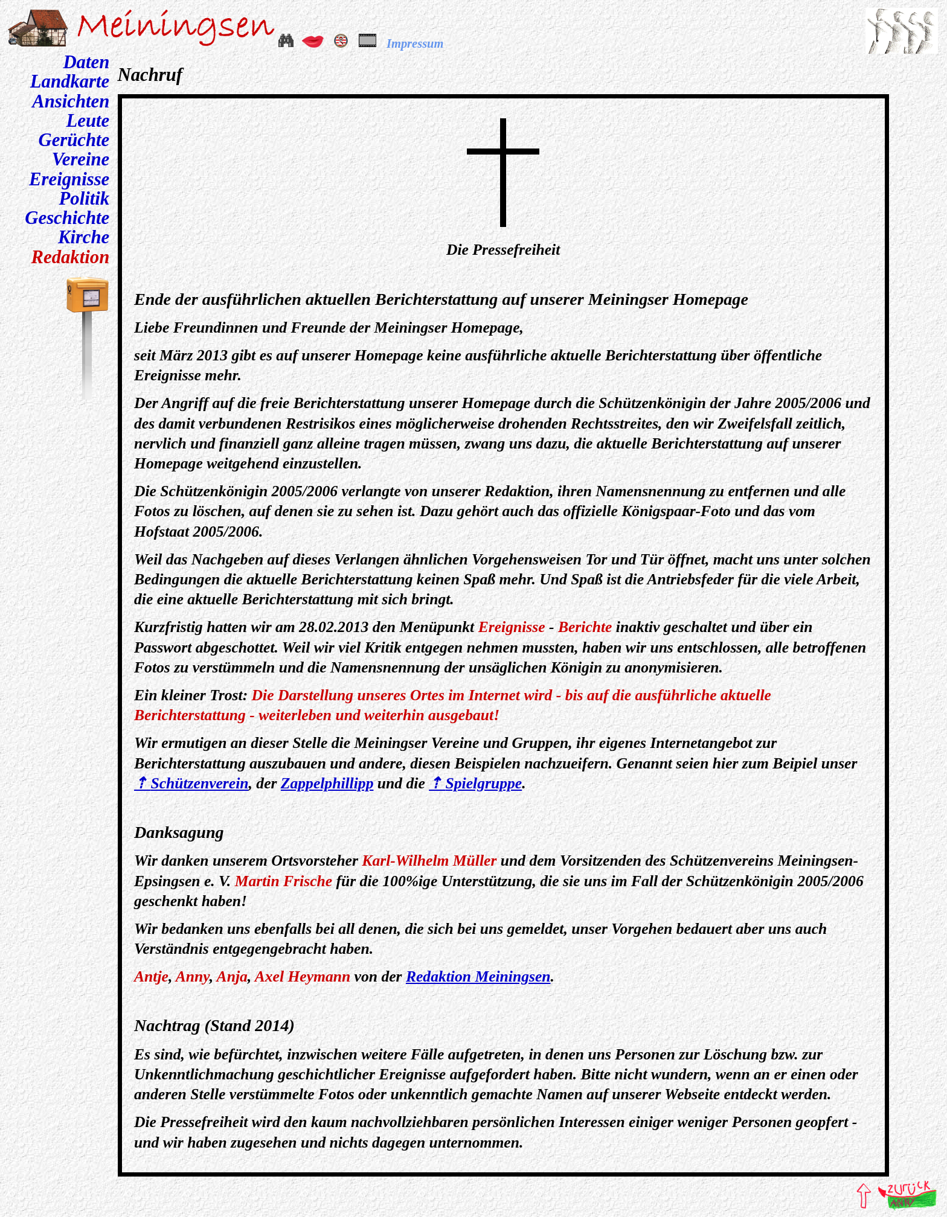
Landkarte (69, 81)
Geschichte (67, 218)
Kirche (83, 237)
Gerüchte (73, 140)
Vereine (81, 159)
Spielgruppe (484, 783)
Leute (88, 120)
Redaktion (70, 257)
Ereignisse (69, 179)
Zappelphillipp (327, 783)
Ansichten (70, 101)
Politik (84, 198)
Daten (86, 62)
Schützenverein (199, 783)
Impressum (415, 43)
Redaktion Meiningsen (478, 976)
